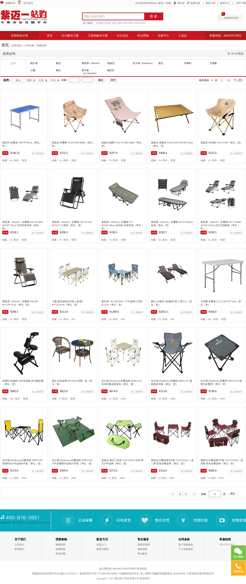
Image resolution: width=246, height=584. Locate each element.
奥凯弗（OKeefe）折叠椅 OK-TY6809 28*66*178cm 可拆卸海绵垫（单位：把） (22, 225)
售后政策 (142, 553)
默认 (18, 80)
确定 (232, 493)
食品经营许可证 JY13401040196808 (98, 573)
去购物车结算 (230, 17)
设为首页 (28, 3)
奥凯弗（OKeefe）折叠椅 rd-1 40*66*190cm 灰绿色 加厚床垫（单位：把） (122, 225)
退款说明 (142, 549)
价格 (41, 80)
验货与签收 (102, 549)
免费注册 (195, 3)
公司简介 (19, 544)
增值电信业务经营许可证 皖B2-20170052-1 (55, 573)
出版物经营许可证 (129, 573)
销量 (29, 80)
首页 (50, 35)
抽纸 (119, 23)
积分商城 (143, 35)
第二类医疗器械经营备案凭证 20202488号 (162, 573)
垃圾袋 (107, 23)
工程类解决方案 (98, 35)
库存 (53, 80)
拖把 (114, 23)
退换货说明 (143, 544)
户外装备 (29, 45)
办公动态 (122, 35)
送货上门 (101, 544)
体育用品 (17, 45)
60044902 (128, 23)
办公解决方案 (70, 35)
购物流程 (60, 544)
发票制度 (60, 549)
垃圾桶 (99, 23)
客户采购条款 (185, 544)
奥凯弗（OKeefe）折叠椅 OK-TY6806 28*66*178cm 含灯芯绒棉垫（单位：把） (221, 225)
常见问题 (60, 553)
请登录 (181, 3)
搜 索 (153, 16)
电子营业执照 (139, 568)
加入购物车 (38, 153)
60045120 (140, 23)
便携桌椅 (41, 45)
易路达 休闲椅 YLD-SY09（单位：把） (222, 142)
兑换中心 (163, 35)
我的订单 (210, 3)
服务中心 (225, 3)
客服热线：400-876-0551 (225, 35)
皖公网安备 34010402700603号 (115, 568)
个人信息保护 (185, 549)
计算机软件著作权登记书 (200, 573)
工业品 (182, 35)
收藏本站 (10, 3)
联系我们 (19, 549)
